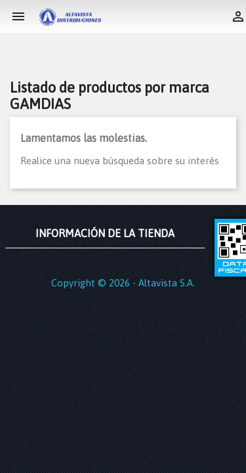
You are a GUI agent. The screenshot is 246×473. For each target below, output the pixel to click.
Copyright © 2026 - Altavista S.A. (123, 282)
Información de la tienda (104, 233)
